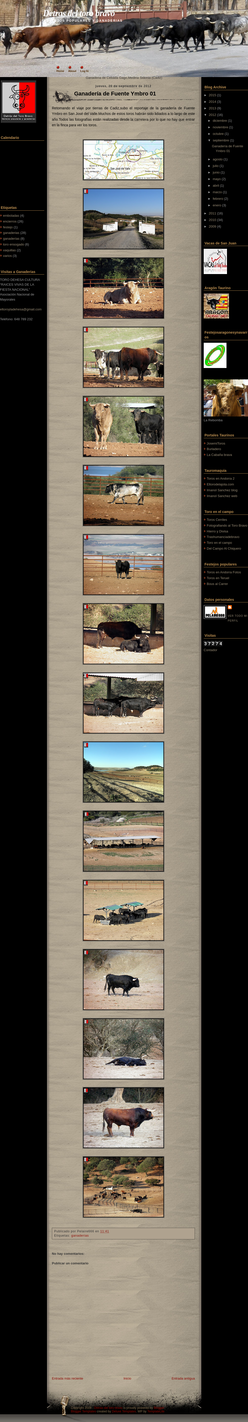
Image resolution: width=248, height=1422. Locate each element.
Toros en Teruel (218, 578)
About (72, 70)
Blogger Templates (83, 1411)
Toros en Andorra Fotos (224, 572)
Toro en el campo (219, 543)
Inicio (127, 1378)
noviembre (220, 127)
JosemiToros (216, 443)
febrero (218, 199)
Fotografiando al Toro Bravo (227, 525)
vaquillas (9, 250)
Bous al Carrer (217, 584)
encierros (9, 221)
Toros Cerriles (217, 520)
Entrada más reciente (67, 1378)
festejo (8, 227)
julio (216, 166)
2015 (212, 95)
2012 (212, 115)
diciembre (220, 120)
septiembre (221, 140)
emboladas (11, 215)
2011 (212, 213)
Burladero (214, 449)
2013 (212, 108)
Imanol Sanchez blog (222, 490)
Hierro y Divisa (217, 531)
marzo (217, 192)
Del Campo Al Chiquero (224, 548)
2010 (212, 220)
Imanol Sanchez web (222, 496)
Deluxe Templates (124, 1411)
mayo (217, 179)
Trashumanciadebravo (223, 537)
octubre (218, 134)
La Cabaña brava (219, 455)
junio (216, 172)
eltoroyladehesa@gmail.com (21, 309)
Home (60, 70)
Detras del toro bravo (79, 13)
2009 (212, 226)
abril (216, 185)
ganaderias (11, 233)
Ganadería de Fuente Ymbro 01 (115, 93)
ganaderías (11, 238)
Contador (210, 650)
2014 (212, 102)
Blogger (159, 1408)
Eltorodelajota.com (220, 484)
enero (217, 205)
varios (7, 256)
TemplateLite (155, 1411)
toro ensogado (13, 244)
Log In (84, 70)
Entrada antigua (183, 1378)
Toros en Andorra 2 (221, 478)
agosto (218, 159)
